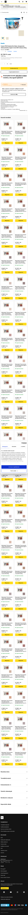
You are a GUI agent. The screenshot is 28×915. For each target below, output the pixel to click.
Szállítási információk (5, 846)
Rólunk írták (3, 875)
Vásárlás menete (4, 850)
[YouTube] (11, 892)
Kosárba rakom (14, 68)
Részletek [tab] (14, 446)
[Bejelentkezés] (23, 1)
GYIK (1, 848)
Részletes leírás (23, 110)
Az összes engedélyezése (14, 466)
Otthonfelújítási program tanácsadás (8, 831)
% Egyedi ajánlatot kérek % (14, 71)
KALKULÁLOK (14, 94)
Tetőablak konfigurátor (5, 824)
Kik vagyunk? (3, 868)
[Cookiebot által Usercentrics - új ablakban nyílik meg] (21, 443)
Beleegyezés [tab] (5, 446)
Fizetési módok (3, 844)
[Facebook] (4, 892)
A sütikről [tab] (23, 446)
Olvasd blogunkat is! (4, 873)
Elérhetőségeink (4, 871)
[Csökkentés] (2, 64)
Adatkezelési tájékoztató (5, 839)
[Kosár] (26, 1)
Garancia (2, 852)
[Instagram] (17, 892)
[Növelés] (7, 64)
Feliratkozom (4, 888)
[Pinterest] (24, 892)
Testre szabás (14, 470)
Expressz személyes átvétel (6, 829)
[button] (1, 1)
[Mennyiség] (4, 64)
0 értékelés (10, 51)
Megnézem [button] (7, 142)
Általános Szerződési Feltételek (7, 897)
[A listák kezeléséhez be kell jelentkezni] (22, 12)
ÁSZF (2, 837)
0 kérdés (15, 51)
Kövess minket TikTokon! (5, 877)
